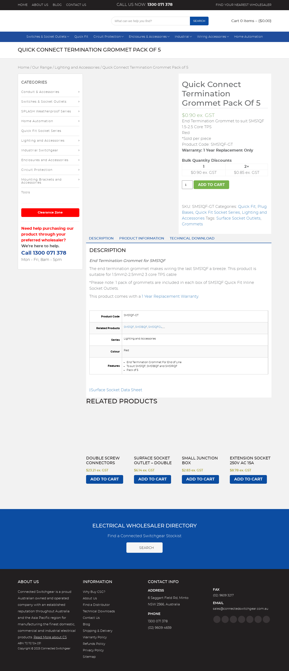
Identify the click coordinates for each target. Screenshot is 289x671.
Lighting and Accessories (77, 67)
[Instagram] (225, 619)
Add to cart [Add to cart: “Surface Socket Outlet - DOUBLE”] (152, 479)
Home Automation (248, 36)
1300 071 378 (158, 621)
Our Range (42, 67)
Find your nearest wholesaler (243, 4)
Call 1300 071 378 (43, 253)
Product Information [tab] (141, 238)
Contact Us (76, 4)
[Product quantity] (187, 184)
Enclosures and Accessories (45, 160)
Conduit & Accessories (40, 92)
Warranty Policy (95, 637)
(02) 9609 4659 (159, 627)
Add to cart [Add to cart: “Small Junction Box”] (200, 479)
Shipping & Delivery (97, 630)
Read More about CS (50, 637)
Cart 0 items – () (251, 21)
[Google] (249, 619)
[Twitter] (233, 619)
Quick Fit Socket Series (41, 131)
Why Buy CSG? (94, 591)
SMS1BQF (141, 327)
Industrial (182, 36)
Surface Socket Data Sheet (115, 390)
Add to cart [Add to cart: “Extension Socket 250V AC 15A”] (248, 479)
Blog (57, 4)
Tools (25, 192)
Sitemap (89, 656)
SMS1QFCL (155, 327)
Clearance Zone (50, 212)
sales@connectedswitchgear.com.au (240, 608)
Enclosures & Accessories (148, 36)
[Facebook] (216, 619)
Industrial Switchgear (39, 150)
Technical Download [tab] (192, 238)
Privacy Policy (93, 650)
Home (23, 4)
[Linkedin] (241, 619)
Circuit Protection (107, 36)
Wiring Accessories (211, 36)
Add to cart (211, 185)
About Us (40, 4)
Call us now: (145, 5)
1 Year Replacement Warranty (170, 297)
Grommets (192, 224)
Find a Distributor (96, 604)
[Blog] (266, 619)
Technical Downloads (99, 611)
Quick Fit (81, 36)
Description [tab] (101, 238)
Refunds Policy (94, 643)
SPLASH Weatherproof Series (46, 111)
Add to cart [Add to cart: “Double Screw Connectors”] (104, 479)
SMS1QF (129, 327)
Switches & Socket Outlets (46, 36)
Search (199, 21)
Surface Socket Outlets (238, 218)
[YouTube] (258, 619)
